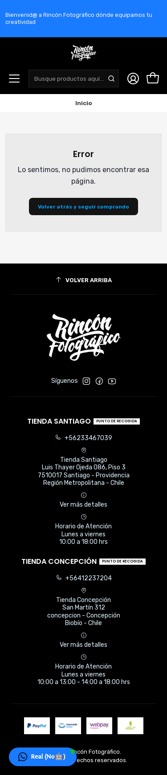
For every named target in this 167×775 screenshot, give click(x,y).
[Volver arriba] (83, 280)
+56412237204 (84, 578)
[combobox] (74, 78)
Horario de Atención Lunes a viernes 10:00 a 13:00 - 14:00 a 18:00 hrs (83, 670)
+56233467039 (83, 438)
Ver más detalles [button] (83, 500)
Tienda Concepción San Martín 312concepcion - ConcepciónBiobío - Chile (83, 607)
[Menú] (14, 78)
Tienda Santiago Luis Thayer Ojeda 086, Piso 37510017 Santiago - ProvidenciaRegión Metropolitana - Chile (84, 467)
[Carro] (153, 78)
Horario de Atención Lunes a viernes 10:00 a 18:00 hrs (83, 530)
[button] (43, 756)
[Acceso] (133, 78)
